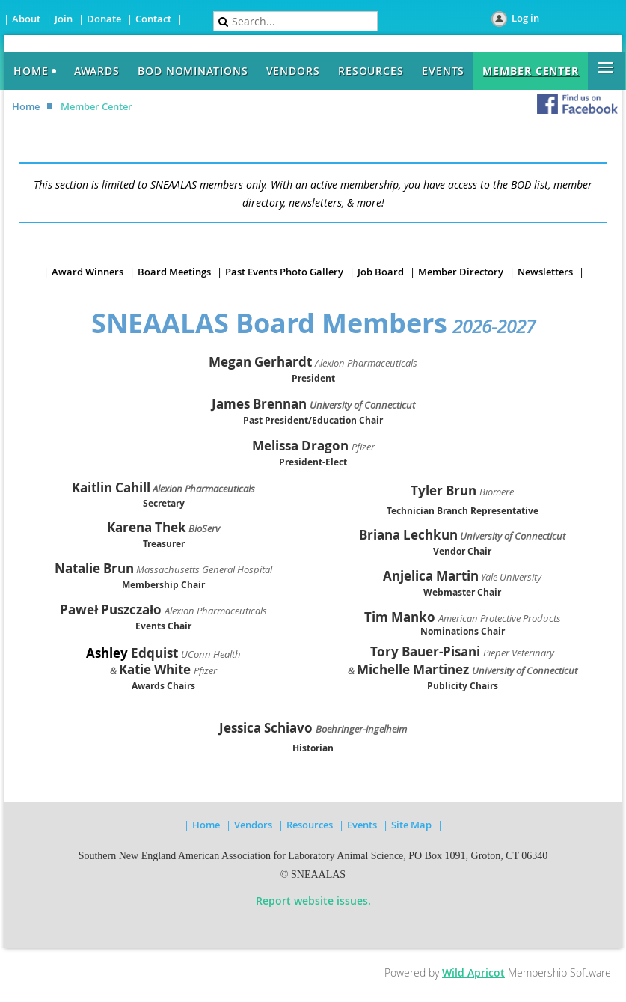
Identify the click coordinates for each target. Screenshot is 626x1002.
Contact (153, 18)
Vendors (253, 824)
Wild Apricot (473, 972)
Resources (309, 824)
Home (26, 106)
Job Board (381, 271)
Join (64, 18)
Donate (104, 18)
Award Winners (87, 271)
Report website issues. (313, 900)
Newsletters (545, 271)
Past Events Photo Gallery (284, 271)
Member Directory (460, 271)
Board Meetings (174, 271)
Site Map (411, 824)
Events (362, 824)
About (26, 18)
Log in (525, 18)
